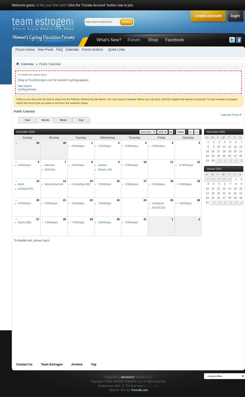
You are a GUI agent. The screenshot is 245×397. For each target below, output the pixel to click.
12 (198, 162)
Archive (77, 364)
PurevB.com (139, 390)
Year (27, 120)
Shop (153, 39)
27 (37, 219)
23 (118, 200)
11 (171, 162)
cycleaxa (23, 188)
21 (64, 200)
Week (63, 120)
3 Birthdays (78, 165)
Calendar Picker (230, 114)
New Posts (45, 49)
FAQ (59, 49)
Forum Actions (92, 49)
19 (198, 181)
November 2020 (216, 131)
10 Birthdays (186, 165)
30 (64, 142)
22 (91, 200)
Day (81, 120)
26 (198, 200)
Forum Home (25, 49)
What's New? (109, 39)
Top (93, 364)
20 (37, 200)
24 (144, 200)
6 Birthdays (78, 146)
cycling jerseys (27, 89)
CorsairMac (78, 184)
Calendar (72, 49)
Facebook (174, 39)
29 (37, 142)
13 (37, 181)
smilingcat (157, 203)
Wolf (47, 169)
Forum (133, 39)
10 (144, 162)
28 (64, 219)
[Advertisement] (52, 294)
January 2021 (214, 168)
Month (45, 120)
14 (64, 181)
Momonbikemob (54, 184)
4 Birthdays (104, 146)
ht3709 (156, 207)
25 (171, 200)
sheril (21, 184)
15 (91, 181)
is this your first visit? (51, 5)
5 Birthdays (131, 146)
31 (144, 219)
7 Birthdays (78, 222)
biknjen (102, 169)
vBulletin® (128, 377)
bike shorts (25, 86)
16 (118, 181)
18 (171, 181)
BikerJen (50, 165)
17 (144, 181)
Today (180, 131)
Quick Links (116, 49)
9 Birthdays (104, 222)
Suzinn (22, 222)
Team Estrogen (52, 364)
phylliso (102, 165)
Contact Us (24, 364)
